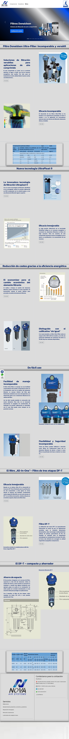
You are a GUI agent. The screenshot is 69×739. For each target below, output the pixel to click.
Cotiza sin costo (16, 31)
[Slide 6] (41, 39)
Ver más (6, 81)
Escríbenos (39, 694)
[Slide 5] (38, 39)
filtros (26, 4)
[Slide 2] (31, 39)
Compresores (13, 4)
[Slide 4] (36, 39)
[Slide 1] (28, 39)
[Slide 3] (33, 39)
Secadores (21, 4)
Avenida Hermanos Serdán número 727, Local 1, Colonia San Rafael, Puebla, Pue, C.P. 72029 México (51, 682)
